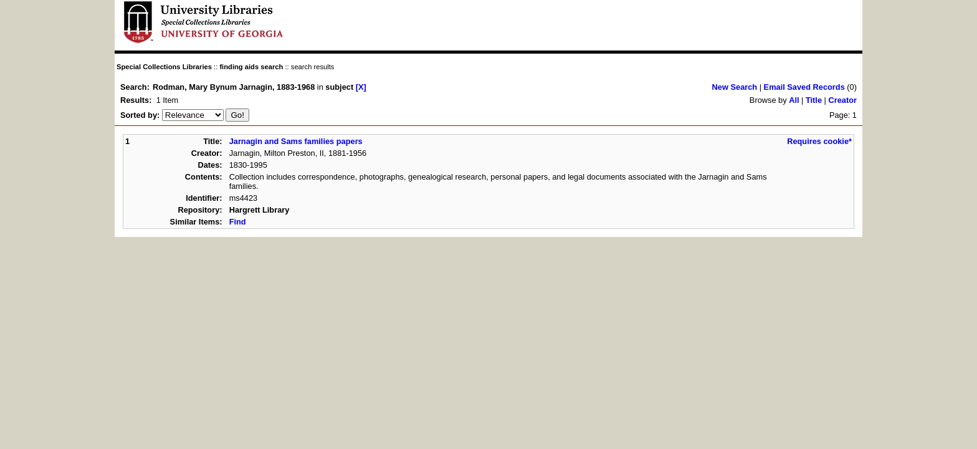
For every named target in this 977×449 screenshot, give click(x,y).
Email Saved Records (804, 87)
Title (814, 100)
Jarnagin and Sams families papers (296, 141)
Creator (842, 100)
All (794, 100)
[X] (361, 87)
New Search (735, 87)
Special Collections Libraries (164, 66)
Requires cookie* (819, 141)
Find (237, 221)
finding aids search (251, 66)
